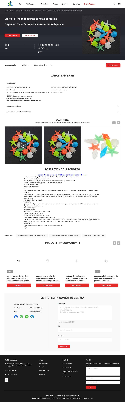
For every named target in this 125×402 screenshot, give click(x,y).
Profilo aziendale (43, 363)
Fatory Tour (42, 367)
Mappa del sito (49, 395)
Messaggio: (61, 303)
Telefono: (61, 336)
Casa (6, 10)
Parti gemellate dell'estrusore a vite (69, 372)
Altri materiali (20, 10)
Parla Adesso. (12, 35)
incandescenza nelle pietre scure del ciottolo (64, 235)
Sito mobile (60, 395)
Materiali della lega (67, 363)
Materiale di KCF (66, 367)
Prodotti (11, 10)
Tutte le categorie (66, 376)
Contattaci (64, 346)
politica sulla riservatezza (72, 395)
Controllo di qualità (44, 370)
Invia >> (91, 387)
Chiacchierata (30, 35)
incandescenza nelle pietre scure (94, 235)
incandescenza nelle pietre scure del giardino (31, 235)
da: (59, 326)
